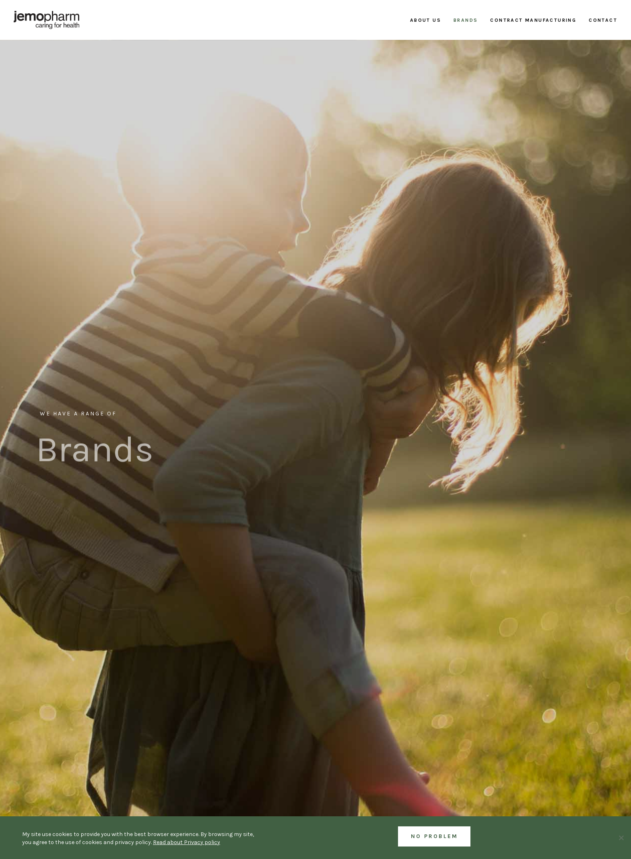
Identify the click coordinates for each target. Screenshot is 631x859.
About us (425, 20)
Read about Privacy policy (186, 842)
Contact (603, 20)
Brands (466, 20)
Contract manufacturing (533, 20)
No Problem (434, 836)
